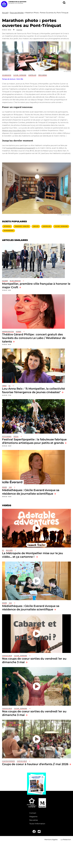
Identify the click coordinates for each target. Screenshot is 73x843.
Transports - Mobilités (22, 226)
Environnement (8, 230)
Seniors (4, 487)
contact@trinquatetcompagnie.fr (21, 148)
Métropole (7, 226)
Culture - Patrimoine (19, 75)
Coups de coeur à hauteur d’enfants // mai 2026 (35, 764)
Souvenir (5, 280)
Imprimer (19, 30)
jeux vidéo (9, 550)
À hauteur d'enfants (8, 761)
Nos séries (33, 820)
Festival (16, 436)
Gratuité (35, 226)
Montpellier (32, 75)
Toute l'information (37, 824)
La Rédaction (66, 839)
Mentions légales (51, 839)
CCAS (10, 487)
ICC (9, 385)
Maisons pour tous (8, 331)
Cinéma (4, 385)
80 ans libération (15, 280)
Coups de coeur (7, 655)
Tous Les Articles (17, 13)
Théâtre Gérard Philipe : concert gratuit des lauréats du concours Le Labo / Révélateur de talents (34, 338)
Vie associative (6, 75)
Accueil (5, 13)
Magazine (33, 817)
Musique (18, 331)
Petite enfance (6, 436)
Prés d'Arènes (42, 75)
